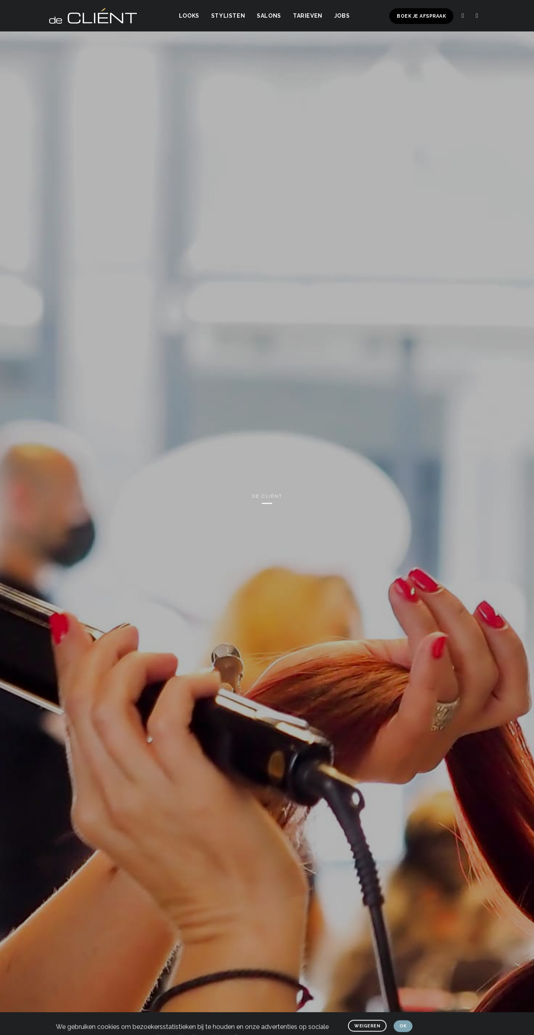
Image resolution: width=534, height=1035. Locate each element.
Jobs (342, 16)
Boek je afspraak (421, 16)
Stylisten (228, 16)
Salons (269, 16)
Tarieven (307, 16)
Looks (189, 16)
